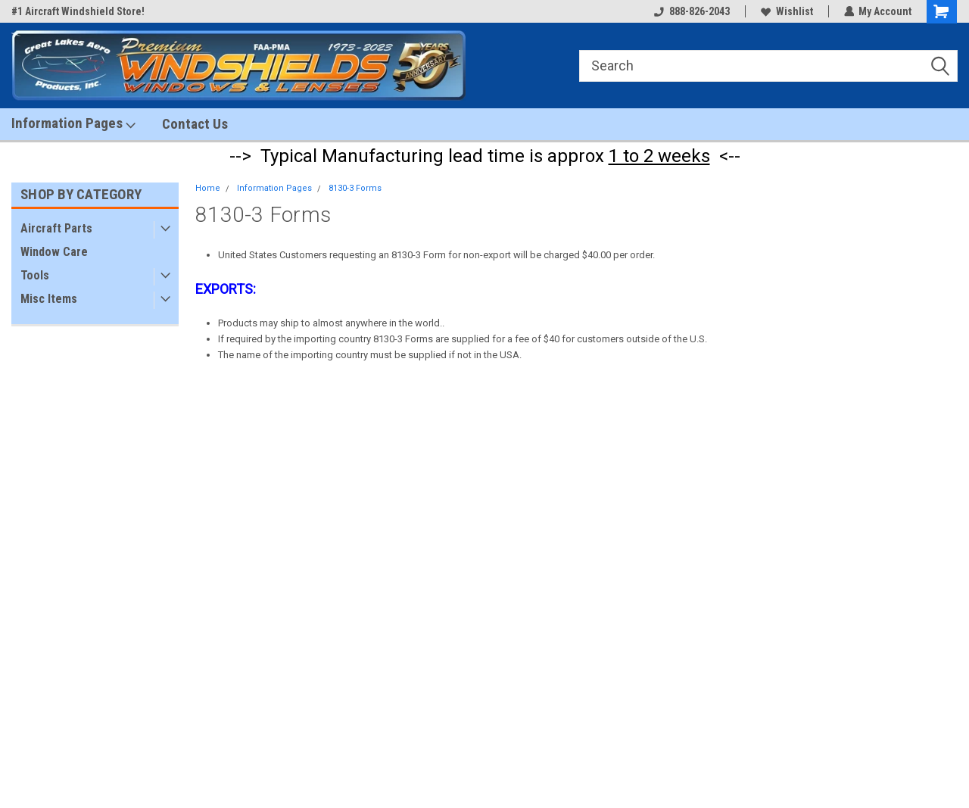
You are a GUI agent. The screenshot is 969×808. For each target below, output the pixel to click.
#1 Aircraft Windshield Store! (78, 11)
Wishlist (786, 11)
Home (207, 188)
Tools (34, 275)
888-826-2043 (691, 11)
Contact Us (195, 124)
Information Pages (73, 123)
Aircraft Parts (56, 228)
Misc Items (48, 299)
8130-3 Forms (355, 188)
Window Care (54, 252)
